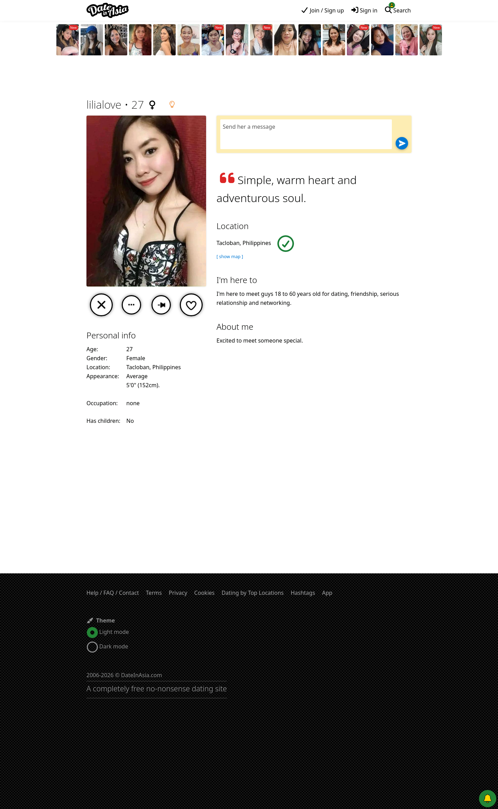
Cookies (204, 593)
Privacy (178, 593)
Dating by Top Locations (253, 593)
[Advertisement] (249, 77)
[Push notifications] (487, 798)
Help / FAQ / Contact (112, 593)
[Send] (402, 143)
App (327, 593)
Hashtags (302, 593)
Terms (154, 593)
